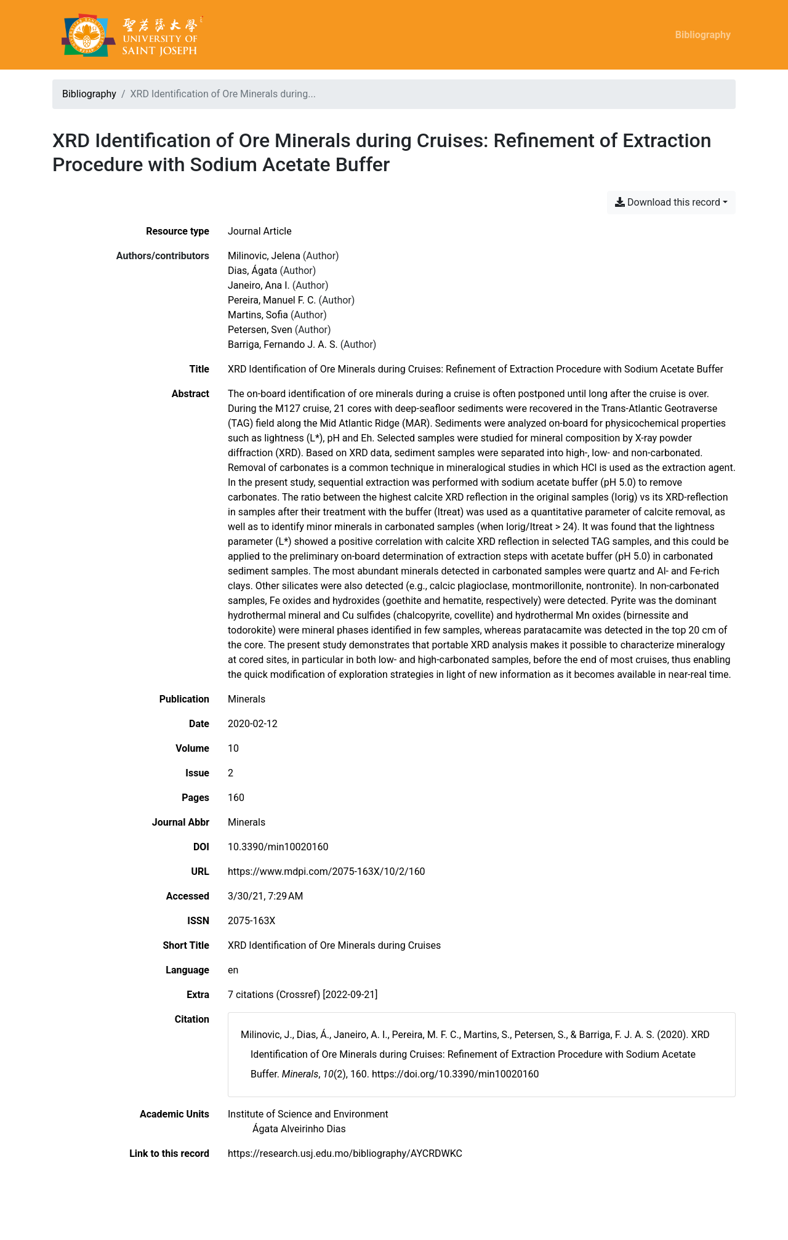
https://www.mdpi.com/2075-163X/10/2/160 (326, 871)
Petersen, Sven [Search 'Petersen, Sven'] (260, 330)
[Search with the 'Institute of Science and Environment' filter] (308, 1114)
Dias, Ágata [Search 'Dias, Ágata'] (253, 270)
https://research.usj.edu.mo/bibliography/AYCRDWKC (345, 1153)
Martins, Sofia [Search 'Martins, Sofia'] (258, 315)
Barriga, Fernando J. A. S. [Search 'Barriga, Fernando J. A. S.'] (283, 344)
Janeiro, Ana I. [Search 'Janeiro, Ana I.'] (259, 285)
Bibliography (703, 35)
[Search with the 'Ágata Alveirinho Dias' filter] (299, 1129)
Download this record (667, 202)
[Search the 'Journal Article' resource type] (260, 231)
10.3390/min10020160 (278, 847)
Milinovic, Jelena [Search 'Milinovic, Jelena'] (264, 256)
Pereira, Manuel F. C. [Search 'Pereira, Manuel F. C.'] (272, 300)
